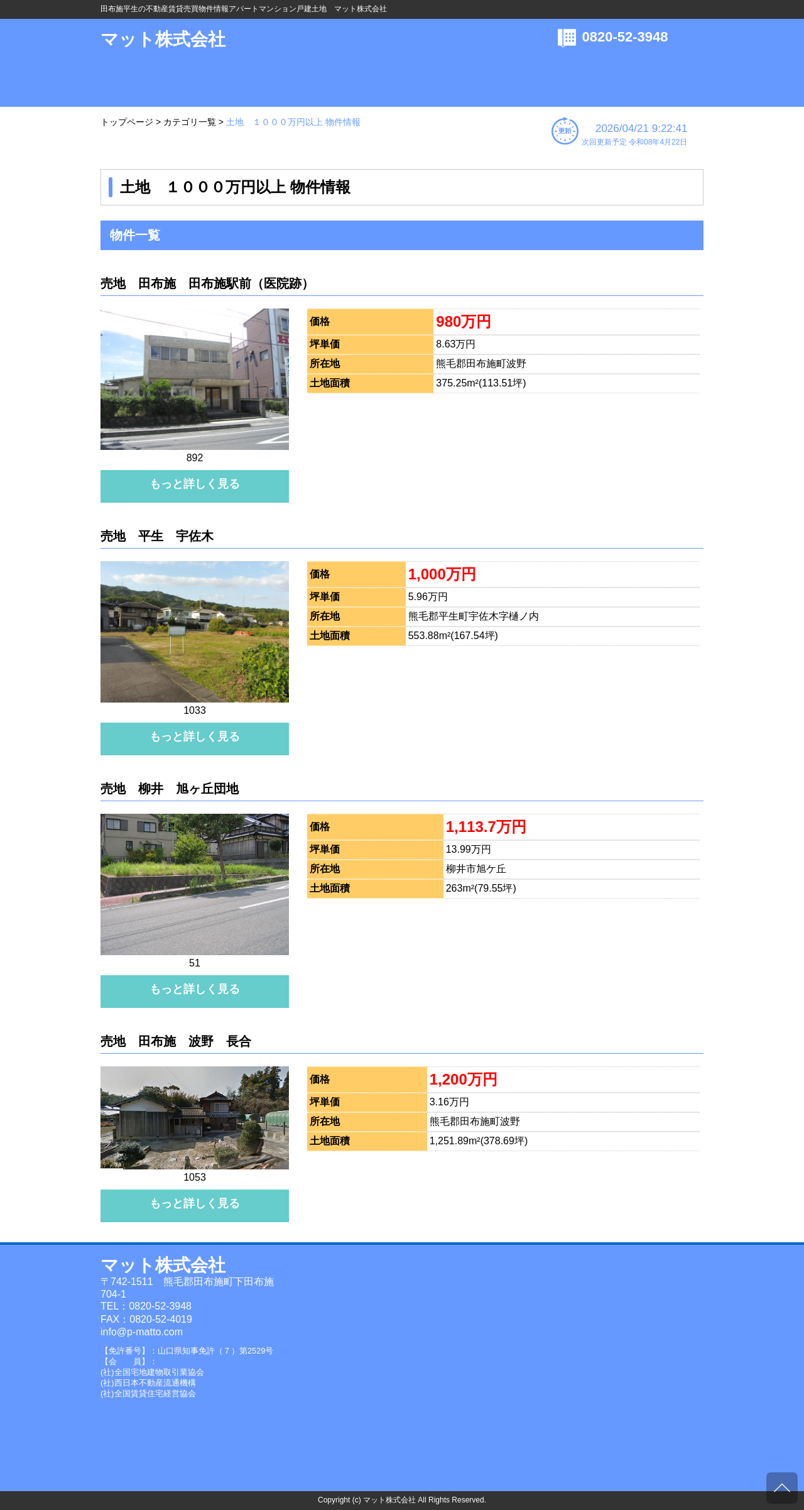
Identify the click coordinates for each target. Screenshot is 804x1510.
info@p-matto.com (141, 1332)
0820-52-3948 (625, 37)
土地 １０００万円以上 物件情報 (293, 122)
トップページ (126, 122)
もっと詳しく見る (194, 484)
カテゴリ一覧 (189, 122)
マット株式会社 (162, 39)
